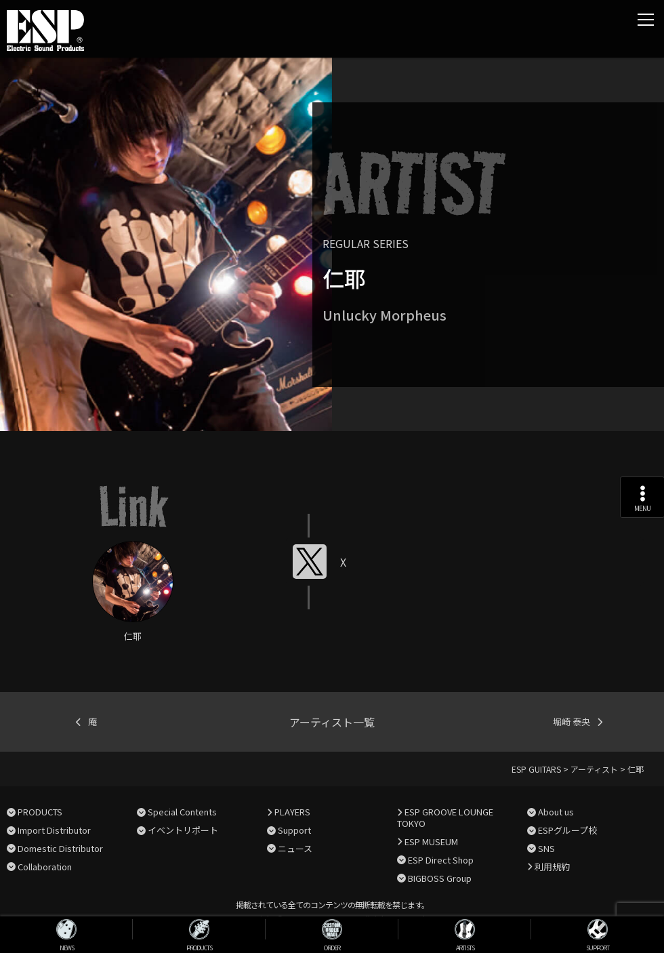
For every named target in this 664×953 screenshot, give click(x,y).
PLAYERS (292, 811)
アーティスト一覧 (332, 722)
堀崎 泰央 (571, 721)
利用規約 (552, 866)
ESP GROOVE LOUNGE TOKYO (445, 817)
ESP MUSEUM (431, 841)
